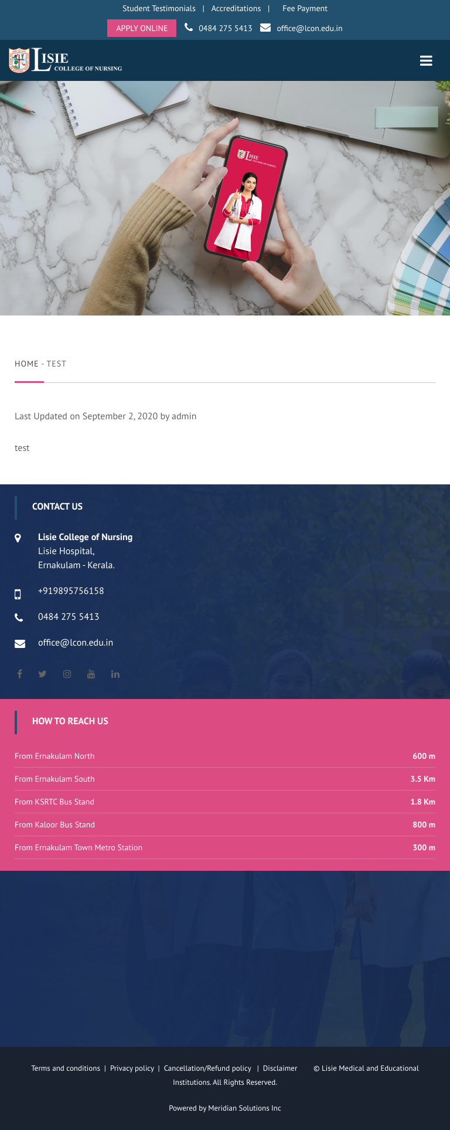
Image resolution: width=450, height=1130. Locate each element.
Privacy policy (134, 1068)
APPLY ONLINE (142, 28)
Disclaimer (287, 1068)
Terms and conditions (65, 1068)
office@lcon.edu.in (309, 28)
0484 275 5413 (225, 28)
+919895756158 (71, 591)
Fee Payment (305, 8)
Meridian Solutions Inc (244, 1108)
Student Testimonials (159, 8)
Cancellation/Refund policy (208, 1068)
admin (184, 416)
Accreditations (236, 8)
